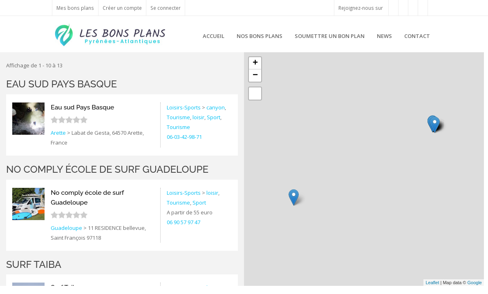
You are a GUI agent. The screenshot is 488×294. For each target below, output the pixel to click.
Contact (417, 36)
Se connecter (165, 7)
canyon (215, 107)
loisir (198, 117)
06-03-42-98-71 (184, 136)
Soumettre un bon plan (330, 36)
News (384, 36)
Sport (213, 117)
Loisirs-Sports (184, 107)
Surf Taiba (33, 264)
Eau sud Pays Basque (61, 84)
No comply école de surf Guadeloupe (107, 169)
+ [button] (255, 63)
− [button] (255, 75)
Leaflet (432, 282)
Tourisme (178, 117)
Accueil (213, 36)
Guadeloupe (66, 228)
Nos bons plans (259, 36)
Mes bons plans (75, 7)
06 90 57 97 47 (183, 222)
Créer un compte (122, 7)
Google (475, 282)
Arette (58, 132)
